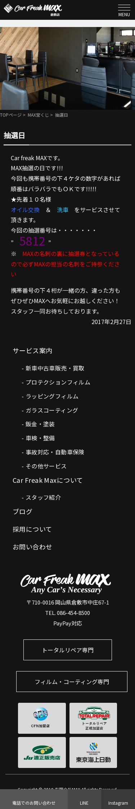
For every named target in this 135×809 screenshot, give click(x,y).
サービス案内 (33, 350)
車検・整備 (40, 437)
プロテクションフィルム (58, 382)
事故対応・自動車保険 (55, 452)
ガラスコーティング (52, 410)
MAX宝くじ (38, 115)
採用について (32, 529)
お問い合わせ (33, 546)
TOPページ (11, 115)
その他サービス (46, 466)
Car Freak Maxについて (48, 480)
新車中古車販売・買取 (55, 368)
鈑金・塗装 (40, 423)
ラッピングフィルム (52, 396)
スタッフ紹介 (43, 497)
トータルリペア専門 (68, 650)
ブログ (22, 511)
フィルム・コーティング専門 (72, 681)
